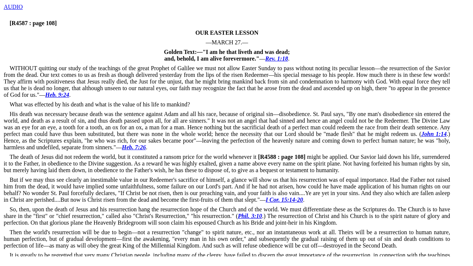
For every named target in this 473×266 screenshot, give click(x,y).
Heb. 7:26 (134, 147)
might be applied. (302, 157)
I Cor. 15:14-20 (284, 200)
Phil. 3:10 (250, 216)
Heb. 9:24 (57, 95)
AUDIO (13, 7)
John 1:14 (434, 134)
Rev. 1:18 (276, 58)
